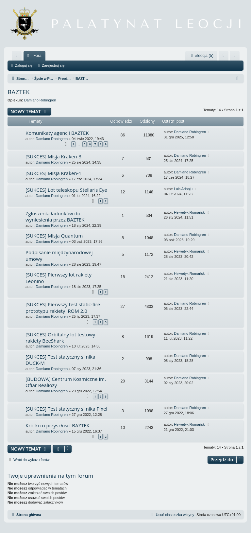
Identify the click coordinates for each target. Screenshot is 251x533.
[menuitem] (17, 56)
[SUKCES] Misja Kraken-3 (53, 156)
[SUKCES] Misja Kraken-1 (53, 173)
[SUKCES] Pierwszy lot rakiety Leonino (58, 277)
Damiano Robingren (40, 100)
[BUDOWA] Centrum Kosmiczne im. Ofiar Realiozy (65, 382)
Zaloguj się (23, 65)
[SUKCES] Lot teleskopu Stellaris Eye (66, 190)
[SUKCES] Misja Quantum (54, 235)
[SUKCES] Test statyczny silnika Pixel (66, 408)
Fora (37, 55)
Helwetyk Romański (190, 212)
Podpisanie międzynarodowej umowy (59, 255)
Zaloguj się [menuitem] (225, 57)
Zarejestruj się (53, 65)
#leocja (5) (201, 55)
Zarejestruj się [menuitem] (236, 57)
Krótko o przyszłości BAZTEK (57, 425)
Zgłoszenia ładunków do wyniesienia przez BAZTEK (54, 216)
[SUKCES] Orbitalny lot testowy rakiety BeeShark (60, 337)
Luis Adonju (183, 189)
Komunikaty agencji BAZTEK (57, 133)
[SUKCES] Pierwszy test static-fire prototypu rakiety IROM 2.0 (62, 307)
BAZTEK (19, 92)
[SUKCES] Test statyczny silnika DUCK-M (60, 359)
